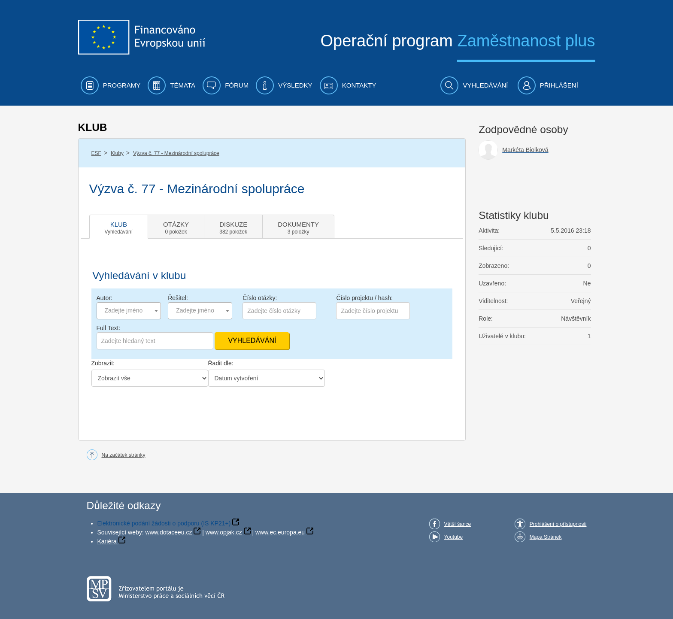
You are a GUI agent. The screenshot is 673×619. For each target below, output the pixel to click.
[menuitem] (110, 85)
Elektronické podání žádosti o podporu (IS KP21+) (164, 523)
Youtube (453, 537)
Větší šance (457, 524)
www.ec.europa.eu (280, 532)
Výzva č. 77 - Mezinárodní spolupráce (176, 153)
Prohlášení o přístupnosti (558, 524)
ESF (96, 153)
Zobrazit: (103, 363)
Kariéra (107, 541)
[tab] (119, 227)
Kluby (117, 153)
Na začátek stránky (124, 455)
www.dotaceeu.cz (169, 532)
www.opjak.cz (224, 532)
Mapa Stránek (546, 537)
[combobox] (129, 310)
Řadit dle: (220, 363)
